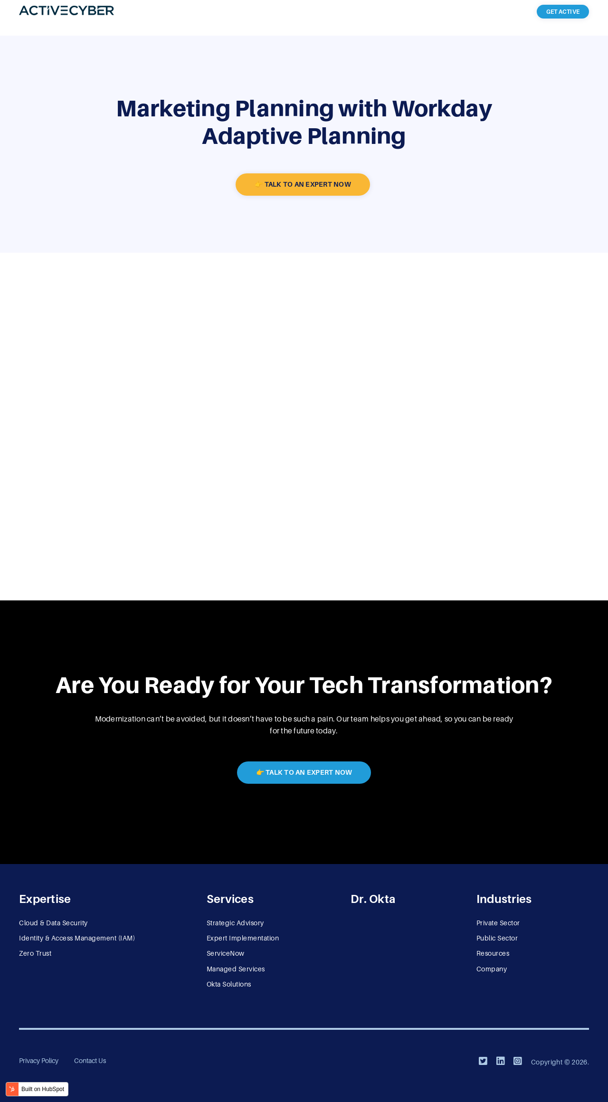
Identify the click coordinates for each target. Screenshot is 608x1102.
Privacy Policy (38, 1060)
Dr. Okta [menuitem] (373, 899)
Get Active (563, 12)
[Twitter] (483, 1061)
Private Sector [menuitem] (498, 923)
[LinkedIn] (500, 1061)
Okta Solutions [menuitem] (229, 984)
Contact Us (90, 1060)
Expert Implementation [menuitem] (243, 938)
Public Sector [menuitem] (497, 938)
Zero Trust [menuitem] (35, 953)
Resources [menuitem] (493, 953)
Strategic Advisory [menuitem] (235, 923)
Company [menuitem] (491, 969)
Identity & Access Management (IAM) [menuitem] (77, 938)
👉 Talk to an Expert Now (303, 184)
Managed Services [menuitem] (236, 969)
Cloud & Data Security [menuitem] (53, 923)
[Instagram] (517, 1061)
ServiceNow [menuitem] (226, 953)
